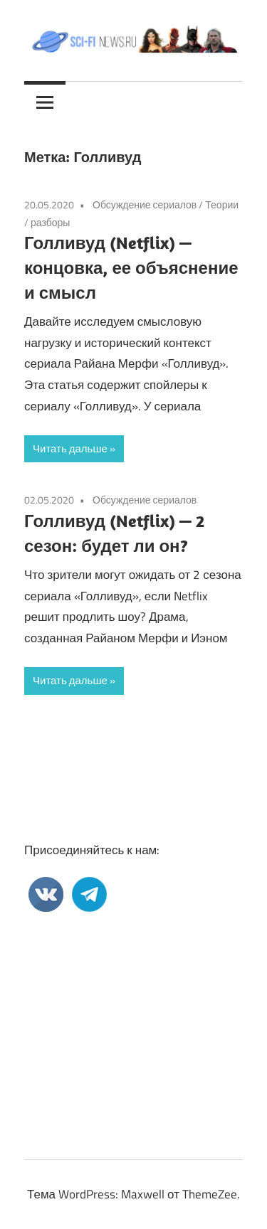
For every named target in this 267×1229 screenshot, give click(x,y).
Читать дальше (70, 448)
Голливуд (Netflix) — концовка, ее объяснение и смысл (131, 267)
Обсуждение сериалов (145, 204)
